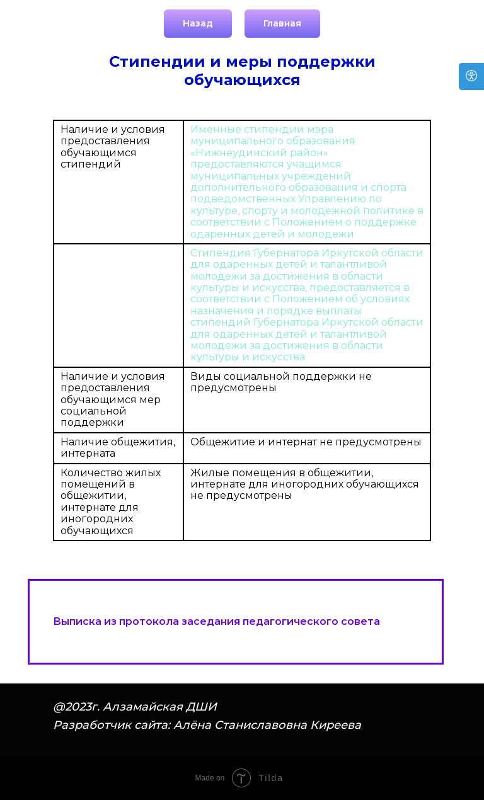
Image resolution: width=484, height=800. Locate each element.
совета (359, 621)
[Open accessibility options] (471, 76)
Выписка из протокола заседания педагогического (195, 621)
